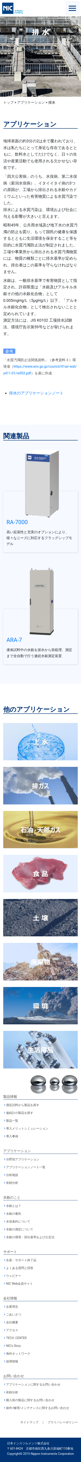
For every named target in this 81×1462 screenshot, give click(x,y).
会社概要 (12, 1322)
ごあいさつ (13, 1314)
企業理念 (12, 1306)
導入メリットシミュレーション (27, 1128)
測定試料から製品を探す (22, 1105)
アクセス (12, 1330)
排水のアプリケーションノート (36, 393)
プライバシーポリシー (63, 1422)
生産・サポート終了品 (21, 1260)
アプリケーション (17, 1151)
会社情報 (10, 1298)
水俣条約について (18, 1221)
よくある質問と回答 (19, 1268)
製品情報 (10, 1097)
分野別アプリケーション (22, 1159)
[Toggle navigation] (72, 8)
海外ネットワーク (18, 1353)
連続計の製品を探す (19, 1113)
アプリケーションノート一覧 (25, 1167)
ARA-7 (14, 640)
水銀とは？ (13, 1206)
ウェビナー (13, 1276)
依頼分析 (12, 1183)
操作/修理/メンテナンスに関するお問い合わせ (37, 1408)
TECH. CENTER (16, 1338)
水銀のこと (12, 1197)
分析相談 (12, 1175)
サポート (10, 1252)
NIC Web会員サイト (19, 1283)
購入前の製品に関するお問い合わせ (30, 1400)
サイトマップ (29, 1422)
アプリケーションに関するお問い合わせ (33, 1384)
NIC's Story (13, 1345)
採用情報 (12, 1361)
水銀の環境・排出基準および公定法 (30, 1237)
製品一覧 (12, 1120)
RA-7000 (17, 522)
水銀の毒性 (13, 1213)
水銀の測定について (19, 1229)
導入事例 (12, 1136)
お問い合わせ (13, 1376)
